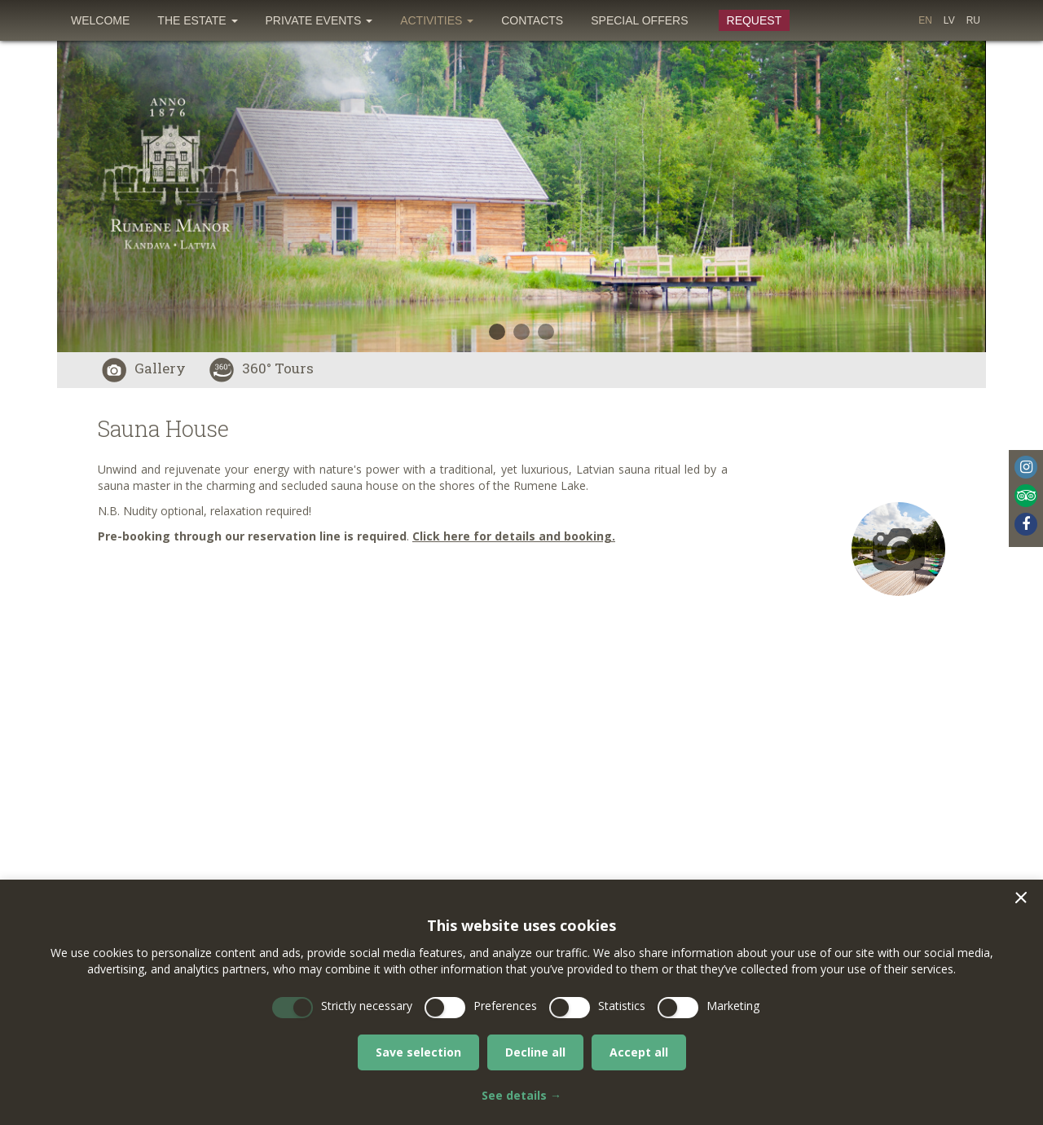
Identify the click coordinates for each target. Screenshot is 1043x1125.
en (925, 20)
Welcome (100, 20)
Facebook (1025, 524)
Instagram (1025, 467)
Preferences (505, 1005)
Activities (436, 20)
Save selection (418, 1052)
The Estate (197, 20)
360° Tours (261, 368)
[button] (1021, 897)
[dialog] (521, 1002)
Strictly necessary (366, 1005)
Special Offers (639, 20)
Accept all (639, 1052)
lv (949, 20)
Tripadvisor (1025, 495)
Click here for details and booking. (513, 536)
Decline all (535, 1052)
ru (973, 20)
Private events (319, 20)
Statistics (621, 1005)
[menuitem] (100, 20)
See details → (521, 1095)
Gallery (144, 368)
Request (754, 20)
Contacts (532, 20)
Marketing (732, 1005)
